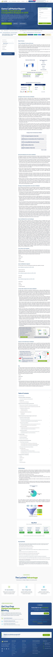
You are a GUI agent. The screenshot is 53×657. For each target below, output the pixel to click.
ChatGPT (35, 34)
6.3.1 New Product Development (25, 449)
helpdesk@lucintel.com (48, 648)
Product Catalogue (35, 653)
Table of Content (4, 44)
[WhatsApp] (8, 649)
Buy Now (22, 532)
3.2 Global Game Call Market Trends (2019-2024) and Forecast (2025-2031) (29, 406)
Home (2, 30)
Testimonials (13, 647)
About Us (13, 644)
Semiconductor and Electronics (14, 30)
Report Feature (5, 43)
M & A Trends (34, 644)
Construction (24, 644)
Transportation (24, 647)
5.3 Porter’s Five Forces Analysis (23, 438)
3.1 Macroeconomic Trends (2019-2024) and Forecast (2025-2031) (28, 405)
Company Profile (35, 648)
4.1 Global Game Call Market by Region (24, 417)
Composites (24, 648)
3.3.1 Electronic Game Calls (24, 409)
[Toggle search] (51, 1)
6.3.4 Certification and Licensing (25, 453)
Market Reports (6, 30)
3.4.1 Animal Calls (23, 413)
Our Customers (14, 648)
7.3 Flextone (21, 459)
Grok (43, 34)
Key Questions (4, 49)
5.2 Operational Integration (23, 437)
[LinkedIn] (2, 649)
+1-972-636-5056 (47, 646)
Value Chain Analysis (35, 650)
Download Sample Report (6, 23)
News (12, 654)
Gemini (39, 34)
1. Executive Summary (21, 395)
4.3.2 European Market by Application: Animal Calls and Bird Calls (28, 425)
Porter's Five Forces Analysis (36, 651)
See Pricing (15, 23)
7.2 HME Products (21, 457)
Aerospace (23, 651)
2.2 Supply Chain (21, 400)
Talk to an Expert (22, 23)
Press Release (13, 653)
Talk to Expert (48, 34)
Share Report (30, 34)
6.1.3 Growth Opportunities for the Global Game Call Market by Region (29, 445)
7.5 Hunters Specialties (22, 462)
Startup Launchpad (14, 651)
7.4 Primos (20, 460)
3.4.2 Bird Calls (22, 414)
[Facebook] (6, 649)
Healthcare (23, 650)
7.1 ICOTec (20, 456)
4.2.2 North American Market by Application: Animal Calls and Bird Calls (29, 421)
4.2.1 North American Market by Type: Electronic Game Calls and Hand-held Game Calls (31, 420)
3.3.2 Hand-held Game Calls (24, 410)
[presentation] (44, 20)
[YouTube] (2, 651)
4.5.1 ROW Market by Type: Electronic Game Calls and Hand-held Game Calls (30, 431)
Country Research (35, 647)
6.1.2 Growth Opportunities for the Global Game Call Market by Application (30, 444)
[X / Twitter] (4, 649)
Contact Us (13, 650)
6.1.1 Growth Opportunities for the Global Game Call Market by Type (29, 443)
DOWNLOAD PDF (44, 23)
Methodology (4, 46)
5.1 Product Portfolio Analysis (23, 435)
